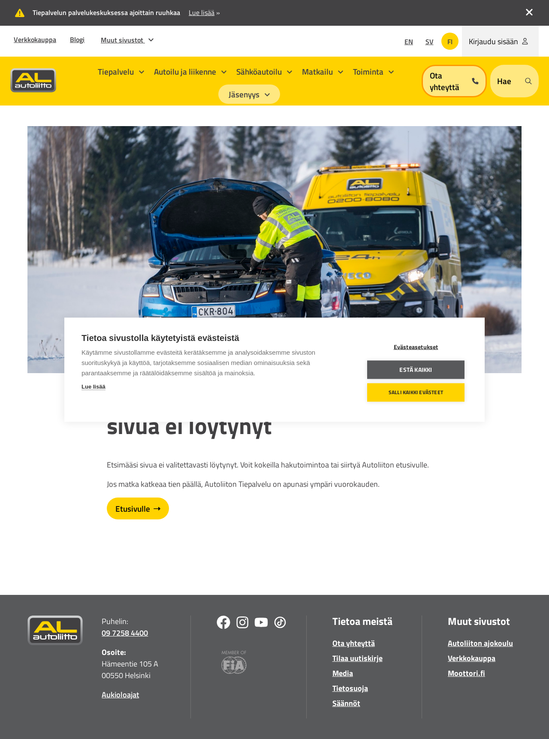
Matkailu (322, 71)
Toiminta (373, 71)
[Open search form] (514, 81)
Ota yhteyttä (353, 643)
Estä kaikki (415, 369)
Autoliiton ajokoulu (480, 643)
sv (429, 41)
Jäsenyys (249, 94)
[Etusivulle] (55, 632)
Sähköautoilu (264, 71)
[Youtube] (261, 623)
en (408, 41)
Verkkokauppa (35, 39)
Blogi (77, 39)
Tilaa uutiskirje (357, 658)
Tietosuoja (350, 688)
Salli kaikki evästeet (416, 392)
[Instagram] (242, 623)
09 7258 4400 (125, 633)
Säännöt (346, 703)
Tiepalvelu (121, 71)
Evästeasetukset (416, 346)
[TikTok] (280, 623)
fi (449, 41)
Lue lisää (93, 386)
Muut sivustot (127, 40)
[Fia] (234, 663)
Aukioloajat (120, 694)
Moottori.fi (466, 673)
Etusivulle (137, 508)
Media (342, 673)
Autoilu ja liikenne (190, 71)
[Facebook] (223, 623)
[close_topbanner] (529, 11)
